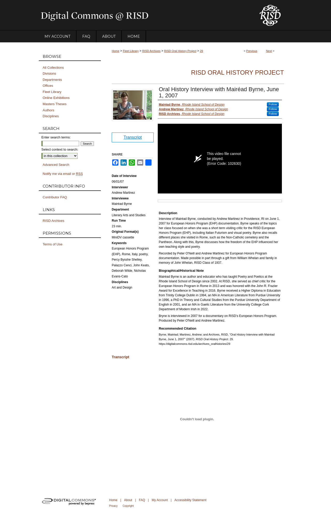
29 (201, 50)
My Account (160, 500)
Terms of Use (53, 244)
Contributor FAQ (55, 197)
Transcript (133, 137)
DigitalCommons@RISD (145, 15)
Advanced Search (56, 165)
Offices (48, 86)
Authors (48, 110)
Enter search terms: (56, 137)
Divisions (49, 73)
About (128, 500)
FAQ (142, 500)
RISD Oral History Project (180, 50)
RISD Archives (151, 50)
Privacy (113, 505)
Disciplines (51, 116)
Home (115, 50)
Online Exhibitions (56, 98)
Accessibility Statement (190, 500)
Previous (251, 50)
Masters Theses (54, 104)
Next (269, 50)
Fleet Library (131, 50)
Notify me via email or (63, 174)
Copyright (128, 505)
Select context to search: (59, 149)
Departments (52, 80)
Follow (273, 104)
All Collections (53, 67)
